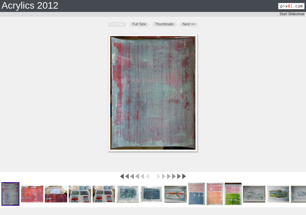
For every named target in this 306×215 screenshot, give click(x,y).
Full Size (139, 24)
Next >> (189, 24)
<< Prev (117, 24)
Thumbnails (164, 24)
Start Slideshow (292, 14)
